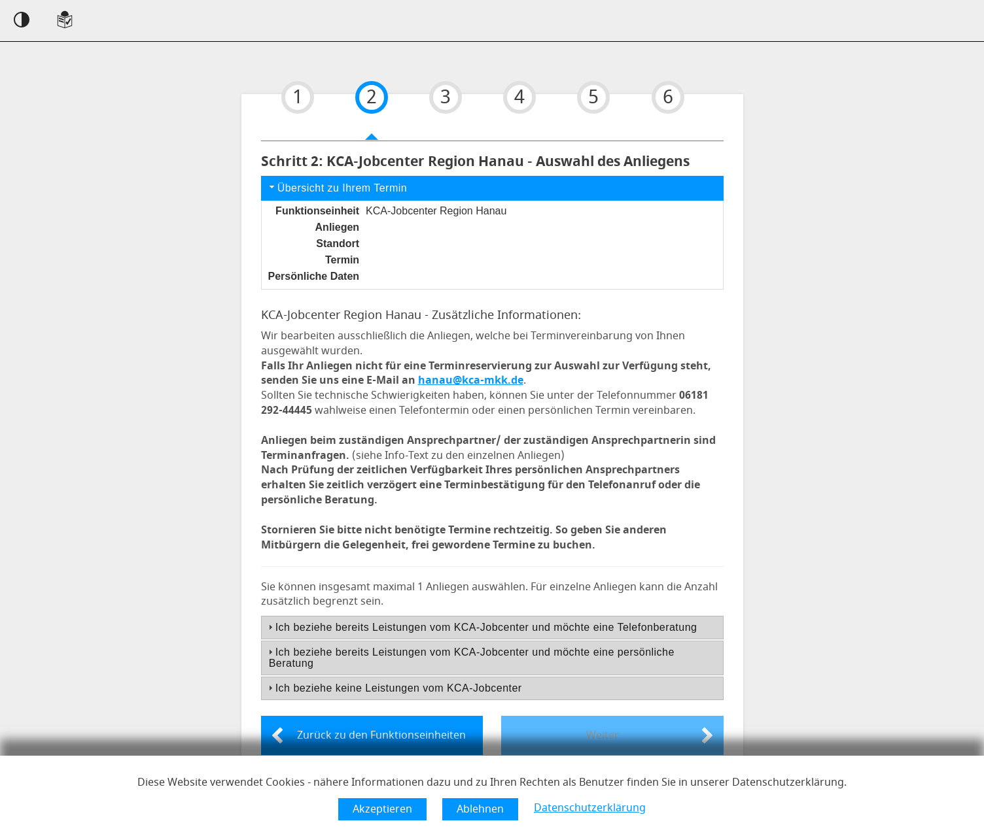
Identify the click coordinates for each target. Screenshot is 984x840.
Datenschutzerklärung (590, 808)
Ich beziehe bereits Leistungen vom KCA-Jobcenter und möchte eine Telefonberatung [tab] (481, 627)
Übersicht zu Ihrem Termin (337, 187)
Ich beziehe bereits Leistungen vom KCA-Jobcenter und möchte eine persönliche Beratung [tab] (470, 658)
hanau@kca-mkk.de (470, 380)
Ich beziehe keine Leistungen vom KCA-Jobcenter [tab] (393, 688)
